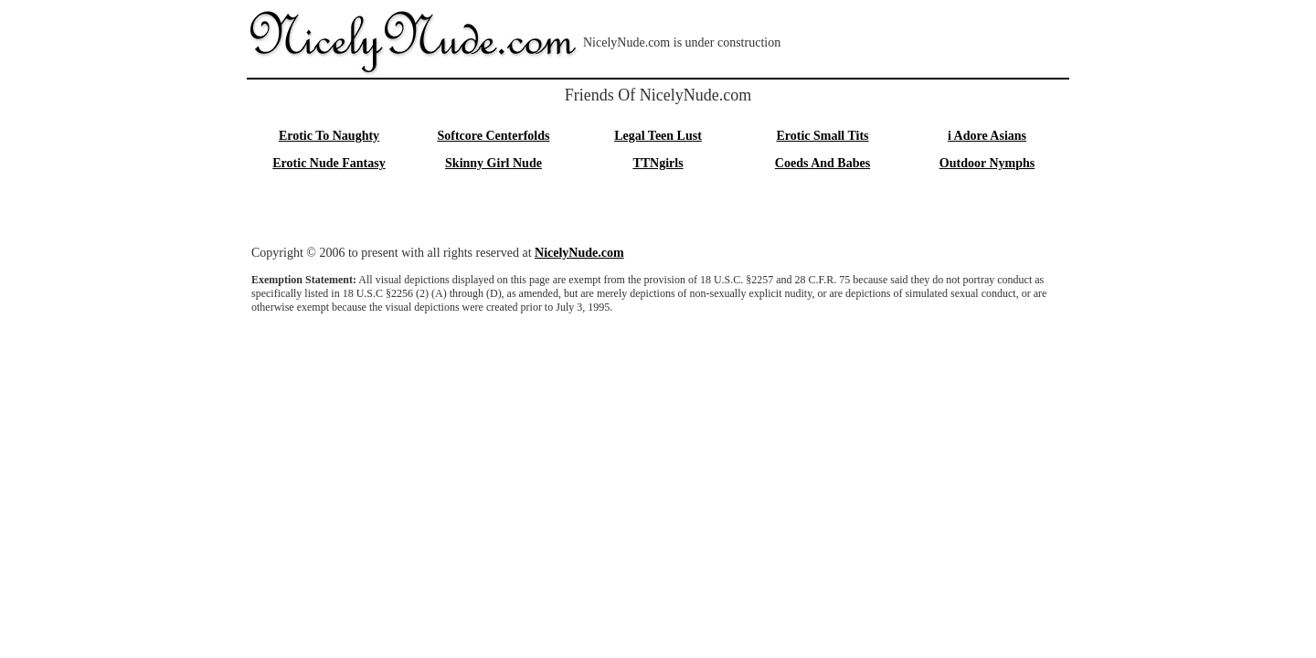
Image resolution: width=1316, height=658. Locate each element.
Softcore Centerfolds (494, 136)
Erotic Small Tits (822, 136)
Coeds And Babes (822, 163)
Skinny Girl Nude (493, 163)
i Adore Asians (987, 136)
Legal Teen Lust (658, 136)
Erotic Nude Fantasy (328, 163)
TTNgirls (657, 163)
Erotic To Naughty (329, 136)
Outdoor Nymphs (987, 163)
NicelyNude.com (579, 253)
